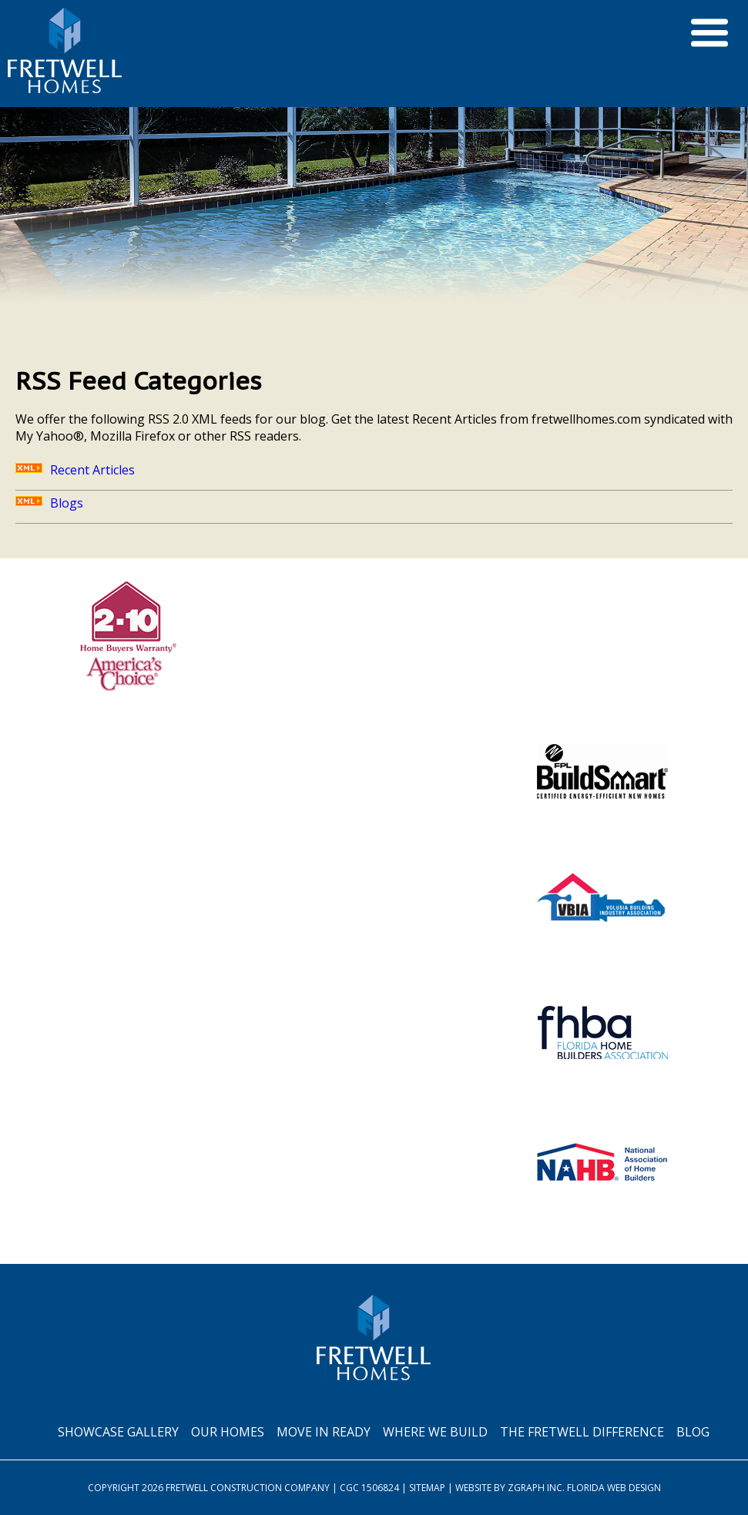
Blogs (49, 502)
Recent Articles (75, 469)
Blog (692, 1431)
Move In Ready (324, 1431)
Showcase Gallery (118, 1431)
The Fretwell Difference (582, 1431)
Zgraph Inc (535, 1487)
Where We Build (435, 1431)
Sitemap (427, 1487)
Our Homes (227, 1431)
